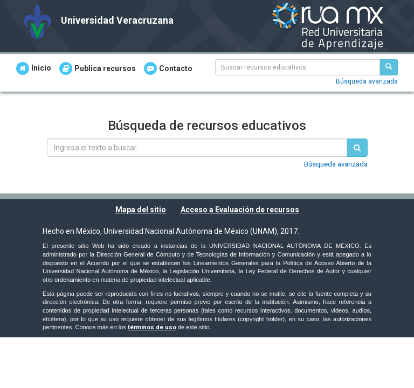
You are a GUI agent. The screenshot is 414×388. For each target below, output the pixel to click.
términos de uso (152, 327)
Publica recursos (97, 68)
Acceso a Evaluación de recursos (240, 209)
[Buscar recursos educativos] (389, 67)
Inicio (33, 68)
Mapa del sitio (140, 209)
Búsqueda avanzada (367, 81)
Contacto (168, 68)
